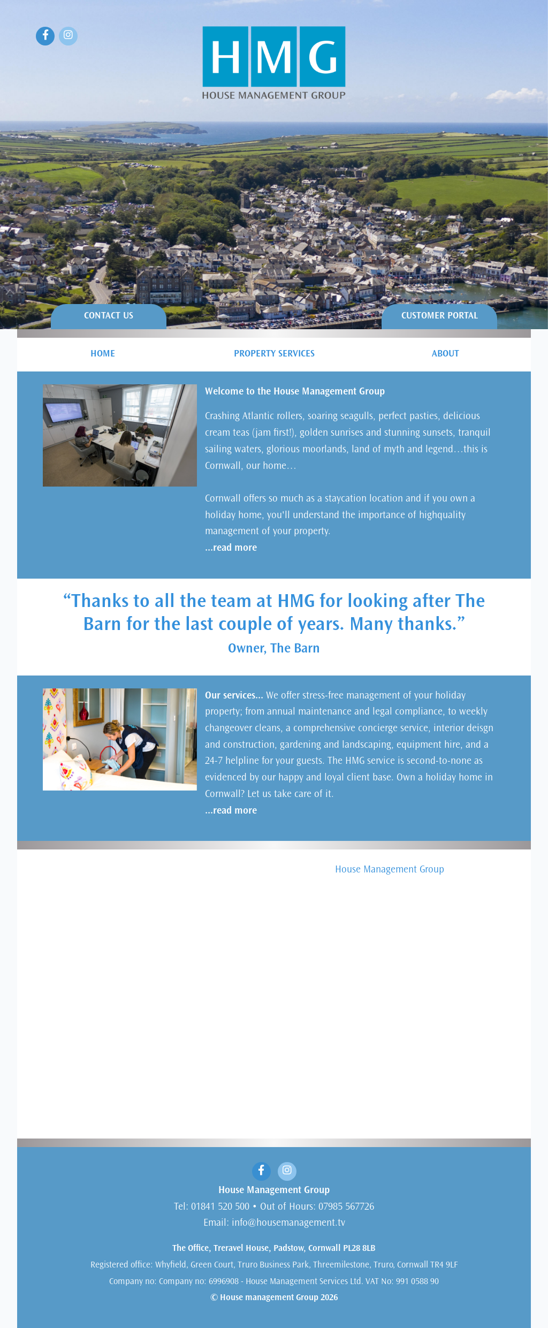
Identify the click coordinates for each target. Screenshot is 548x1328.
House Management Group (389, 870)
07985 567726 (346, 1207)
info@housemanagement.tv (288, 1223)
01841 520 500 (220, 1207)
